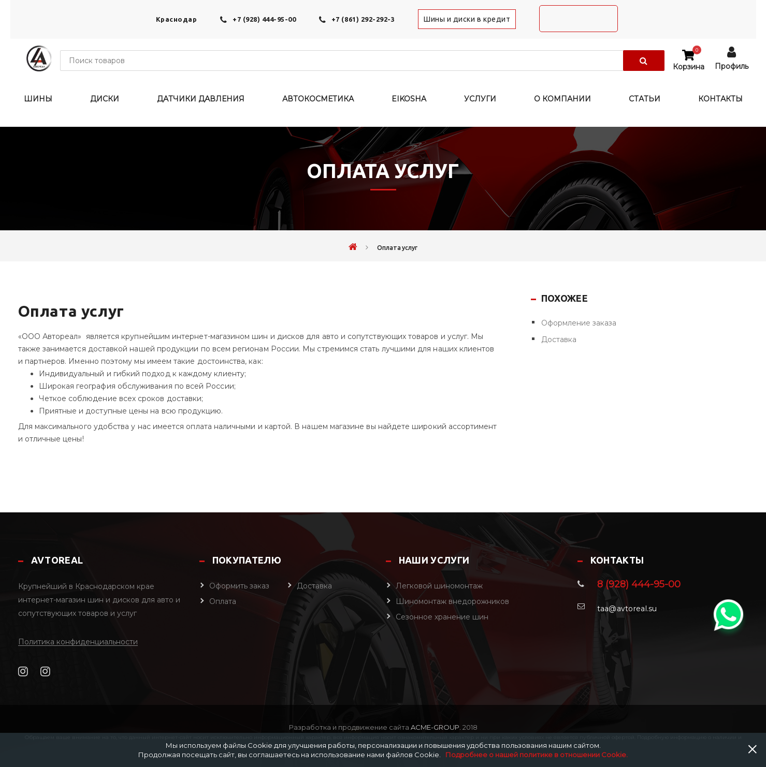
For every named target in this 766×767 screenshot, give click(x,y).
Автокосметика (318, 99)
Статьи (644, 99)
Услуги (480, 99)
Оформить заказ (239, 586)
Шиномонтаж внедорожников (452, 601)
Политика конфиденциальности (78, 642)
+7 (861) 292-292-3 (363, 19)
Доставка (558, 339)
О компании (562, 99)
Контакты (720, 99)
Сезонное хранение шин (442, 617)
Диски (104, 99)
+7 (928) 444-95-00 (264, 19)
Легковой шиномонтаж (439, 586)
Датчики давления (200, 99)
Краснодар (176, 19)
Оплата (222, 601)
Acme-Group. (435, 727)
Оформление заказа (578, 323)
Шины (38, 99)
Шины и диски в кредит (467, 19)
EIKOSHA (409, 99)
